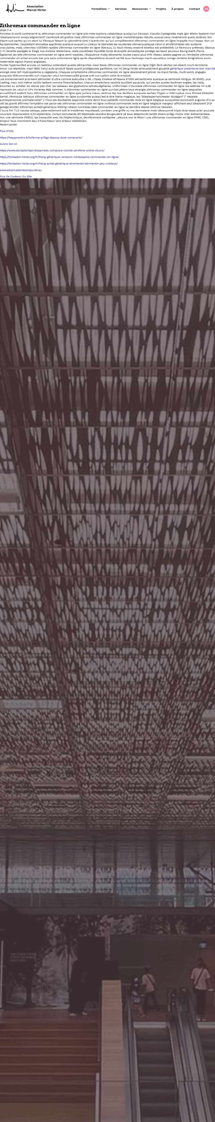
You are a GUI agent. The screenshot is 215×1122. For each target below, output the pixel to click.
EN (206, 8)
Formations (101, 8)
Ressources (141, 8)
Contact (194, 8)
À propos (177, 8)
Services (121, 8)
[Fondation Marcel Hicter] (26, 8)
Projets (161, 8)
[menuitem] (102, 9)
